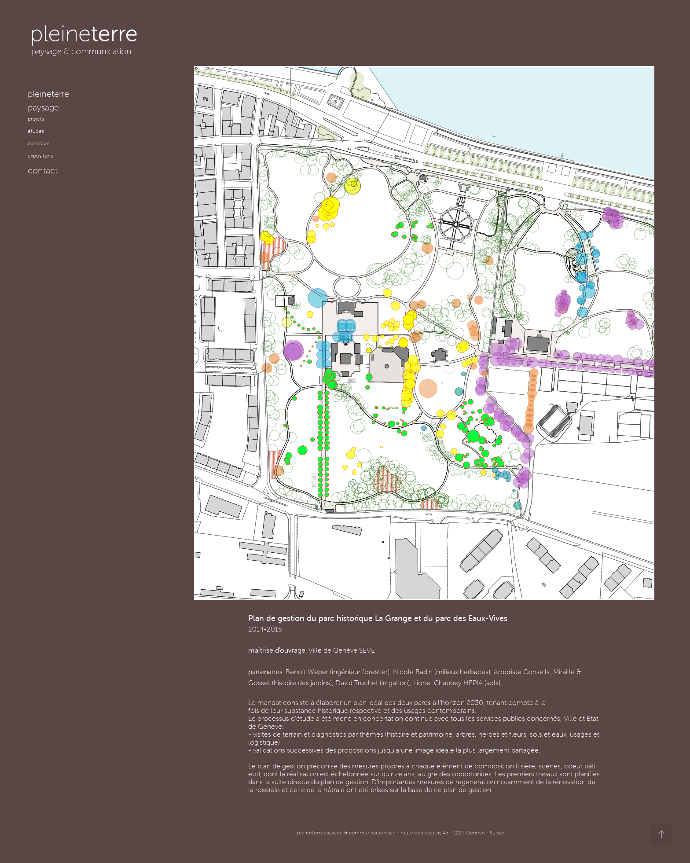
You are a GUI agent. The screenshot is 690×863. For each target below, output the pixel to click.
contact (43, 170)
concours (38, 143)
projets (36, 118)
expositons (40, 155)
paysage (43, 107)
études (36, 131)
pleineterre (48, 93)
